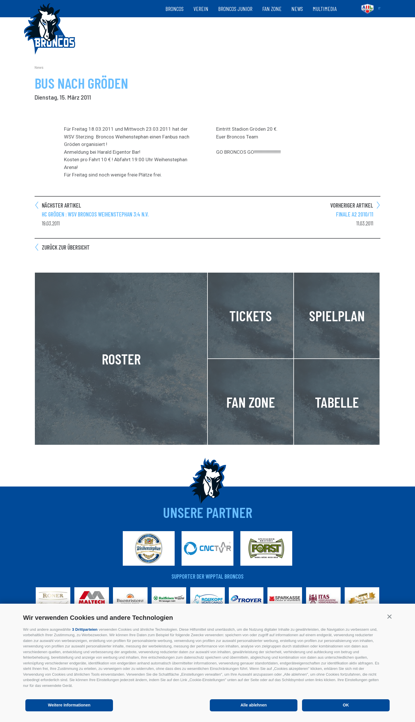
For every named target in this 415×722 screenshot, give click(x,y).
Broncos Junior (235, 8)
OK (346, 705)
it (379, 8)
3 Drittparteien (84, 629)
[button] (389, 616)
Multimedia (325, 8)
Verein (200, 8)
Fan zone (272, 8)
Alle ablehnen (253, 705)
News (297, 8)
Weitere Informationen (69, 705)
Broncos (174, 8)
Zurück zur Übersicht (66, 247)
